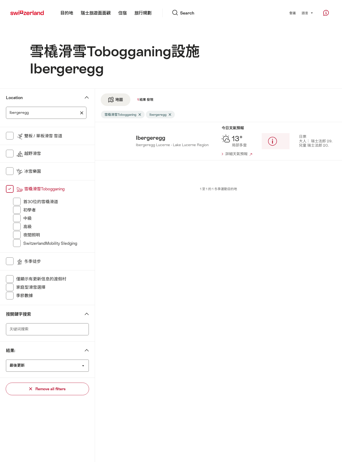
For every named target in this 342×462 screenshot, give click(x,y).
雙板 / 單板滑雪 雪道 (39, 136)
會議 (292, 13)
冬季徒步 (28, 261)
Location (14, 97)
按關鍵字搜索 (18, 314)
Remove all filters (47, 389)
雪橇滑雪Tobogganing (40, 189)
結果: (10, 350)
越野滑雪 (28, 153)
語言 (307, 13)
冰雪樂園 (28, 171)
